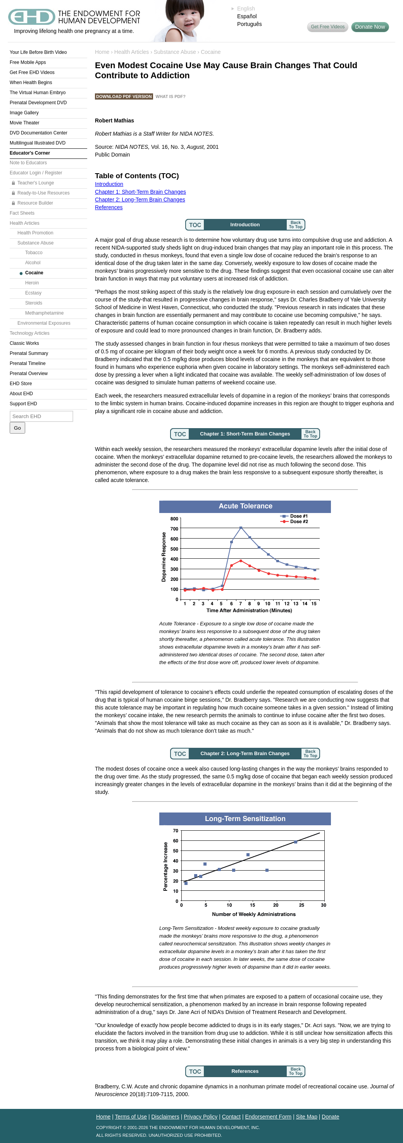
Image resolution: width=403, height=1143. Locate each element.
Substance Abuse (35, 243)
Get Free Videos (327, 26)
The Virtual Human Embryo (38, 92)
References (109, 207)
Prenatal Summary (29, 353)
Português (249, 24)
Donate (330, 1117)
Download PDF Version (124, 96)
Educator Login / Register (36, 173)
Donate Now (370, 27)
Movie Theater (24, 123)
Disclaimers (165, 1117)
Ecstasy (33, 293)
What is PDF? (171, 96)
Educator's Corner (30, 153)
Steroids (33, 303)
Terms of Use (131, 1117)
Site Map (306, 1117)
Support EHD (23, 403)
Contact (231, 1117)
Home (102, 52)
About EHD (21, 393)
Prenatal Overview (29, 373)
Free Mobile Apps (28, 62)
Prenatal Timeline (28, 363)
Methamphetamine (44, 313)
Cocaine (34, 272)
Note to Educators (28, 162)
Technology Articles (30, 333)
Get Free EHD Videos (32, 72)
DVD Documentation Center (38, 133)
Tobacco (34, 252)
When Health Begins (31, 82)
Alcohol (32, 262)
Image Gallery (24, 112)
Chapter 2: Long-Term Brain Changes (140, 199)
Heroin (32, 283)
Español (247, 16)
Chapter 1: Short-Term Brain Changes (140, 192)
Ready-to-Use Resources (43, 193)
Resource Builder (35, 203)
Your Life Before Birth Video (38, 52)
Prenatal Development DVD (38, 102)
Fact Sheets (22, 213)
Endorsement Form (268, 1117)
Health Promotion (35, 233)
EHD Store (21, 383)
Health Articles (25, 223)
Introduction (109, 184)
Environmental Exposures (44, 323)
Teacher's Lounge (35, 183)
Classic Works (24, 343)
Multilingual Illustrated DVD (37, 143)
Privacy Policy (200, 1117)
